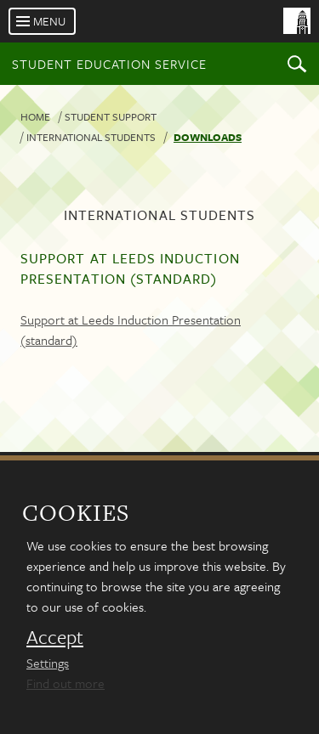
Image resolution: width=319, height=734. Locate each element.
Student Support (111, 116)
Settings (47, 662)
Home (35, 116)
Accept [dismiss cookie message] (54, 637)
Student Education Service (109, 63)
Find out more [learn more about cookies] (65, 683)
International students (91, 136)
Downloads (208, 136)
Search (297, 63)
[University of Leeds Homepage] (231, 33)
